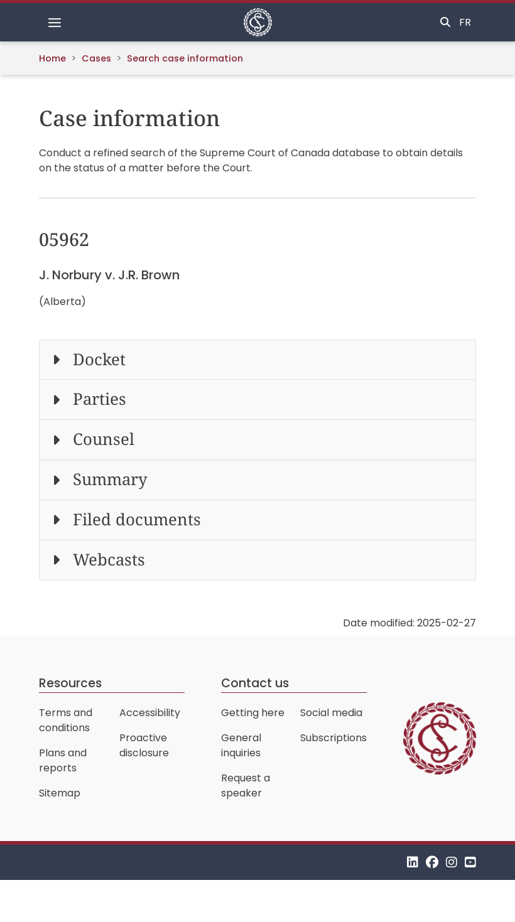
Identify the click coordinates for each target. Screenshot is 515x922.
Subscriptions (333, 738)
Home (52, 58)
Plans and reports (63, 760)
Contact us (255, 683)
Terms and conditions (65, 720)
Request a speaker (245, 785)
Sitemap (59, 793)
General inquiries (241, 745)
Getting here (253, 712)
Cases (96, 58)
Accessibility (149, 712)
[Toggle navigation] (54, 22)
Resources (70, 683)
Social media (331, 712)
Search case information (185, 58)
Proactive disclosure (144, 745)
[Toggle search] (445, 22)
